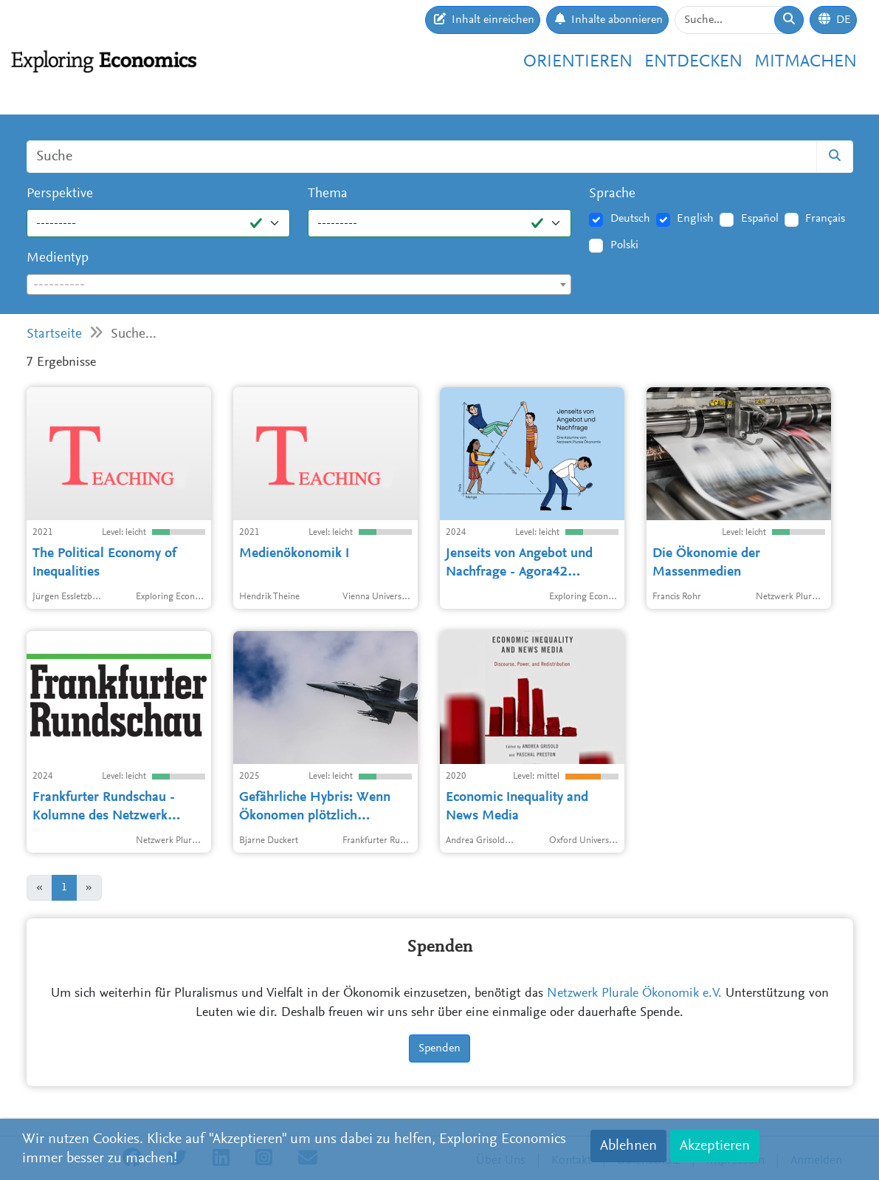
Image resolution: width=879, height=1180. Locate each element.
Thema (328, 194)
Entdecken (693, 62)
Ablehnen (628, 1146)
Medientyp (58, 258)
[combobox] (299, 284)
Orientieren (577, 62)
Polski (624, 245)
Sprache (612, 194)
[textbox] (299, 285)
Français (825, 219)
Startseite (54, 334)
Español (760, 219)
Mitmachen (805, 62)
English (695, 219)
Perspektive (60, 194)
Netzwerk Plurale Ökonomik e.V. (634, 993)
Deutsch (630, 219)
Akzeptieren (715, 1146)
